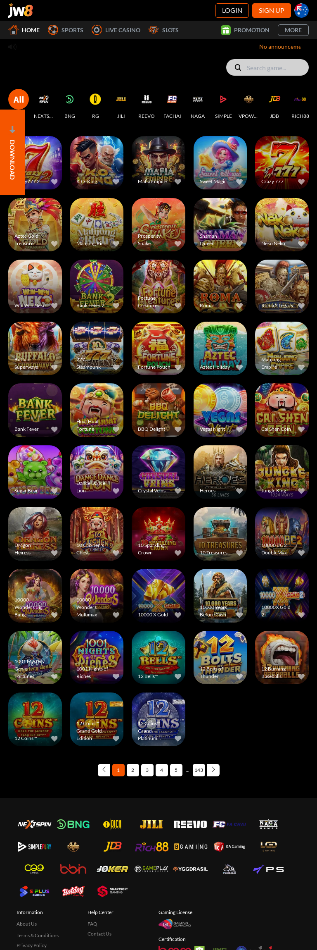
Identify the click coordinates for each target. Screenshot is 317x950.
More (293, 29)
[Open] (12, 152)
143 (198, 770)
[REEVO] (146, 104)
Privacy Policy (32, 945)
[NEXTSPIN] (44, 104)
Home (24, 30)
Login (232, 10)
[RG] (95, 104)
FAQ (92, 924)
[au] (301, 10)
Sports (65, 30)
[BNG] (69, 104)
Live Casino (116, 30)
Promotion (245, 30)
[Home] (20, 10)
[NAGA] (197, 104)
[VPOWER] (249, 104)
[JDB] (274, 104)
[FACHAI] (172, 104)
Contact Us (99, 934)
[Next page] (213, 770)
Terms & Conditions (38, 935)
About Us (27, 924)
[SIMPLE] (223, 104)
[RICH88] (300, 104)
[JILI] (121, 104)
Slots (164, 30)
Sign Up (271, 10)
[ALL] (18, 104)
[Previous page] (104, 770)
